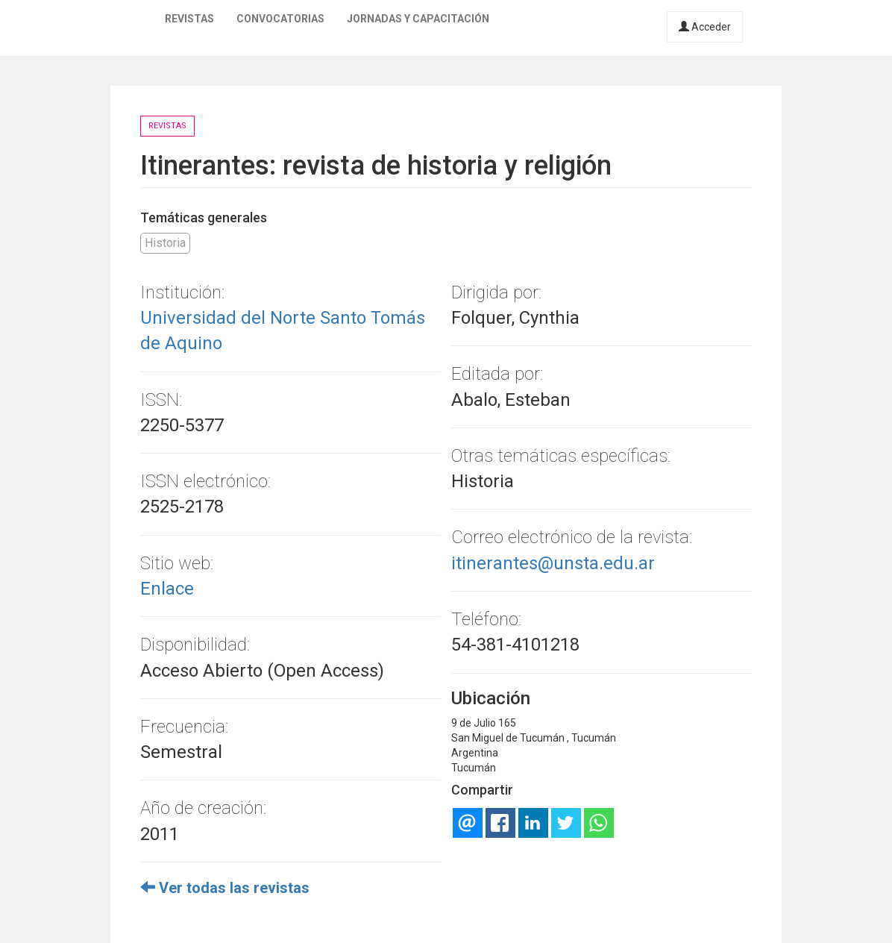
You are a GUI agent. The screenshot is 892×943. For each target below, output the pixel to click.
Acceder (705, 27)
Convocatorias (280, 19)
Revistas (189, 19)
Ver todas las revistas (225, 888)
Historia (165, 243)
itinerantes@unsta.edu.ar (553, 563)
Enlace (167, 588)
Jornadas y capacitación (418, 19)
